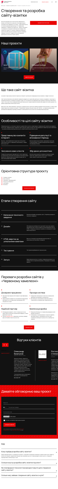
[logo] (6, 2)
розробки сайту (9, 316)
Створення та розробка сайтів (11, 5)
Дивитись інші (29, 77)
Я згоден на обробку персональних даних (15, 420)
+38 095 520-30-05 (34, 2)
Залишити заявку (9, 424)
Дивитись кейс (5, 353)
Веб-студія (3, 5)
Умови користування (16, 430)
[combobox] (5, 407)
